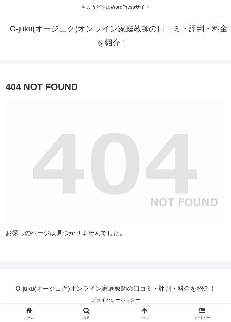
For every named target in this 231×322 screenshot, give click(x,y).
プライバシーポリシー (115, 299)
